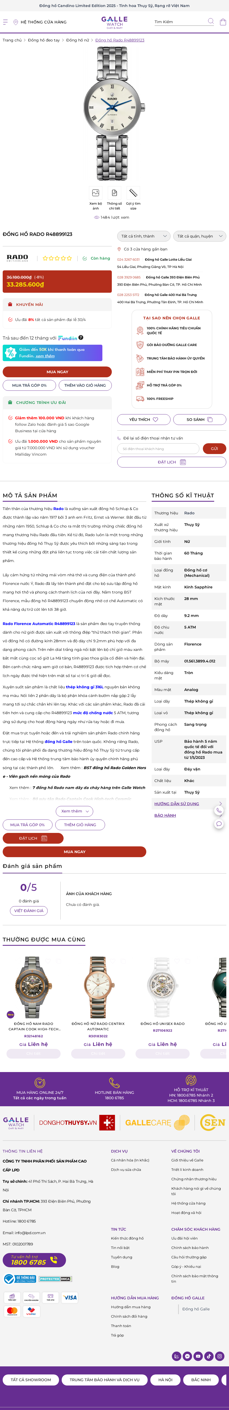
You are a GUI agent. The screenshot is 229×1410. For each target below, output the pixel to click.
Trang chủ (12, 40)
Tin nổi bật (120, 1234)
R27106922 (163, 1013)
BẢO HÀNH (165, 815)
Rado (58, 508)
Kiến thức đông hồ (127, 1225)
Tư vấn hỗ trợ (24, 1243)
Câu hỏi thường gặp (189, 1243)
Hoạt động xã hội (186, 1199)
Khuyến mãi (25, 304)
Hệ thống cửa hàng (188, 1190)
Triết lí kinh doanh (187, 1156)
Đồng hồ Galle (196, 1295)
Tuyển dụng (121, 1243)
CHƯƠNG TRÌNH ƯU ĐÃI (37, 402)
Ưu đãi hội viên (184, 1225)
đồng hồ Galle (58, 741)
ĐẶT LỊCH (172, 462)
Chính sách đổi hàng (129, 1303)
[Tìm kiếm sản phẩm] (184, 22)
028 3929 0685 (129, 277)
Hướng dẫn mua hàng (131, 1293)
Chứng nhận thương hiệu (194, 1165)
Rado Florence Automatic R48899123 (39, 623)
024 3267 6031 (128, 259)
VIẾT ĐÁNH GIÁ (28, 897)
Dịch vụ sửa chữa (126, 1156)
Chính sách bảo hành (190, 1234)
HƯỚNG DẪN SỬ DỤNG (176, 803)
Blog (115, 1253)
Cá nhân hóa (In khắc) (130, 1146)
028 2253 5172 (128, 295)
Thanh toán (121, 1312)
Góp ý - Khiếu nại (186, 1253)
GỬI (214, 448)
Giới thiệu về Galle (187, 1146)
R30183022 (98, 1016)
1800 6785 (114, 1084)
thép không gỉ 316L (84, 687)
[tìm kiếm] (211, 21)
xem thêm (45, 356)
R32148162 (34, 1016)
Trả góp (117, 1322)
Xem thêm (71, 811)
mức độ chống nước (93, 712)
